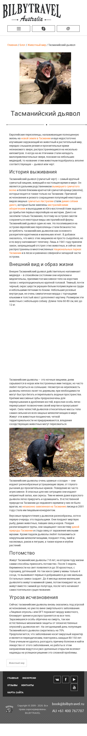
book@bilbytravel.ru (68, 703)
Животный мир (37, 45)
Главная (12, 45)
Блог (22, 45)
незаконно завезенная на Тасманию (44, 506)
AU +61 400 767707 (68, 710)
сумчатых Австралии (40, 201)
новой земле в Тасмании (36, 138)
